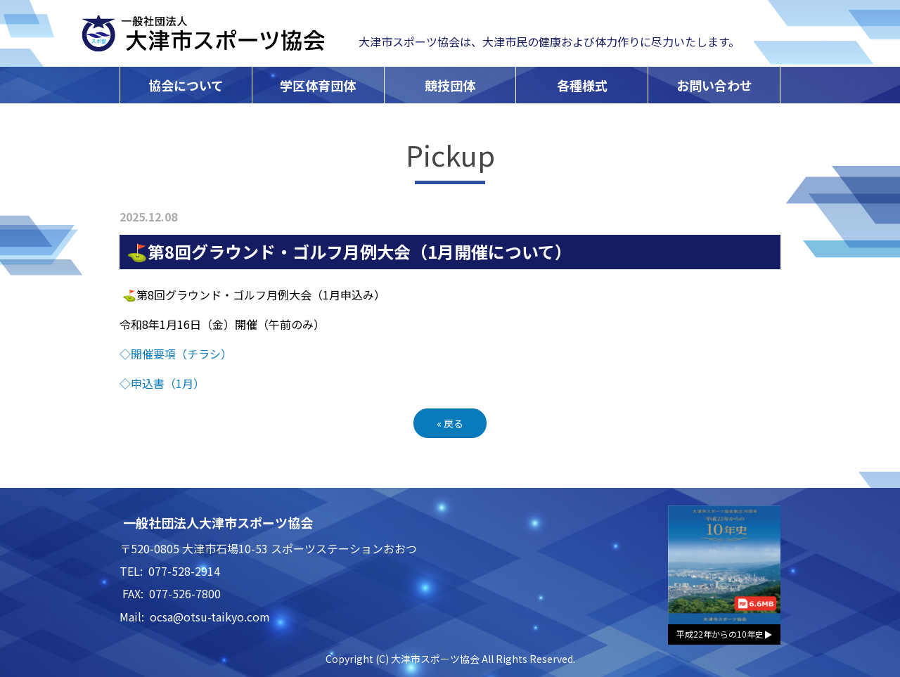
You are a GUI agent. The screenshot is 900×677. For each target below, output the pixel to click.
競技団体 (450, 85)
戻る (450, 423)
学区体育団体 (318, 85)
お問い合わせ (714, 85)
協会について (186, 85)
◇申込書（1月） (162, 383)
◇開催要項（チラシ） (176, 353)
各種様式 (582, 85)
